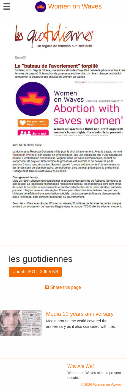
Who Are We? (80, 366)
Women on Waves (68, 6)
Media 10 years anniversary (80, 314)
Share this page (63, 287)
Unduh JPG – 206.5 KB (35, 271)
